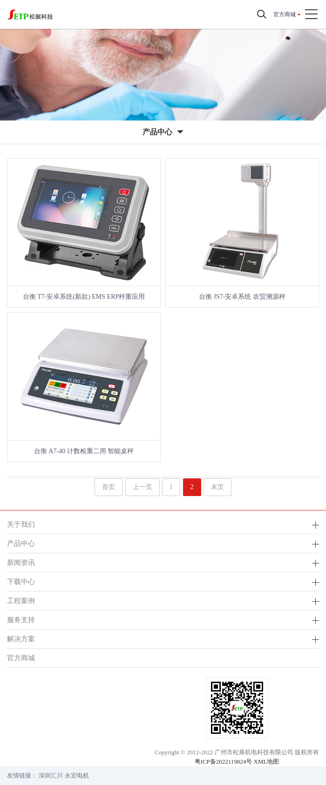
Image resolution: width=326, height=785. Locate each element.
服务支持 (21, 620)
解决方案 (21, 639)
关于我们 (21, 524)
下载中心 (21, 581)
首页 (108, 486)
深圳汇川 (51, 775)
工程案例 (21, 600)
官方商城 (284, 14)
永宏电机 (77, 775)
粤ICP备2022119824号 (223, 761)
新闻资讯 (21, 562)
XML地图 (266, 761)
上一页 (142, 486)
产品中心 (21, 543)
